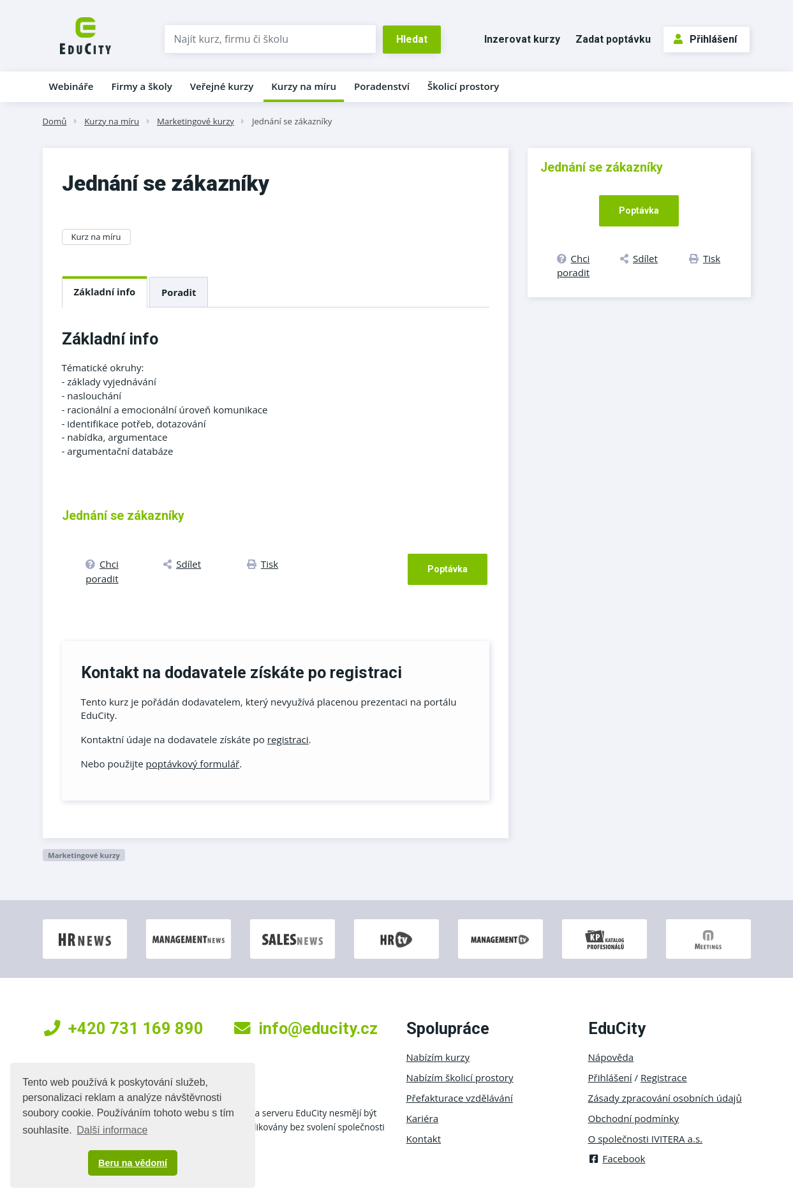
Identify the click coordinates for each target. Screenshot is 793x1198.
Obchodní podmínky (633, 1118)
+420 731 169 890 (124, 1028)
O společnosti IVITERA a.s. (645, 1138)
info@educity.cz (306, 1028)
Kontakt (423, 1138)
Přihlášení (705, 39)
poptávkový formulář (193, 763)
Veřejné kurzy (222, 86)
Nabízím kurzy (438, 1057)
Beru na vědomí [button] (132, 1163)
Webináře (71, 86)
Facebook (617, 1158)
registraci (288, 739)
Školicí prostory (463, 86)
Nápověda (611, 1057)
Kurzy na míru (303, 86)
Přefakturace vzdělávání (459, 1097)
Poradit (178, 292)
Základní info (105, 291)
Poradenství (382, 86)
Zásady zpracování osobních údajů (665, 1097)
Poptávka (447, 569)
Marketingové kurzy (195, 121)
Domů (55, 121)
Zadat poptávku (613, 39)
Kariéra (422, 1118)
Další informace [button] (112, 1130)
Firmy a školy (141, 86)
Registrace (664, 1077)
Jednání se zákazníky (292, 121)
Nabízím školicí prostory (460, 1077)
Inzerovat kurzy (522, 39)
